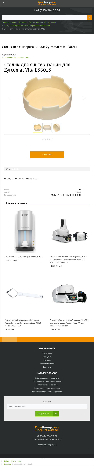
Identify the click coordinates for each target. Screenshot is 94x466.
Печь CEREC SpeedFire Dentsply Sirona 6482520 (23, 257)
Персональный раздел (47, 444)
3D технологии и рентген (47, 385)
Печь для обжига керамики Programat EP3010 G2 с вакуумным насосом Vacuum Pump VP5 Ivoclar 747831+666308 (68, 260)
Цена (27, 57)
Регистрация (16, 461)
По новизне (19, 57)
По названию (7, 57)
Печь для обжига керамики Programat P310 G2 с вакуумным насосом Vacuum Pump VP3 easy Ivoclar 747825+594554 (69, 323)
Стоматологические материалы (47, 388)
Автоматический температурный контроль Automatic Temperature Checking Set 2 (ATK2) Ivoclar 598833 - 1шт (23, 323)
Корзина (7, 464)
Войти (6, 461)
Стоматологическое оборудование (47, 391)
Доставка (47, 360)
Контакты (47, 367)
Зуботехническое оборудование (47, 381)
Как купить (47, 357)
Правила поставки (47, 363)
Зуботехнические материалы (47, 378)
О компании (47, 353)
